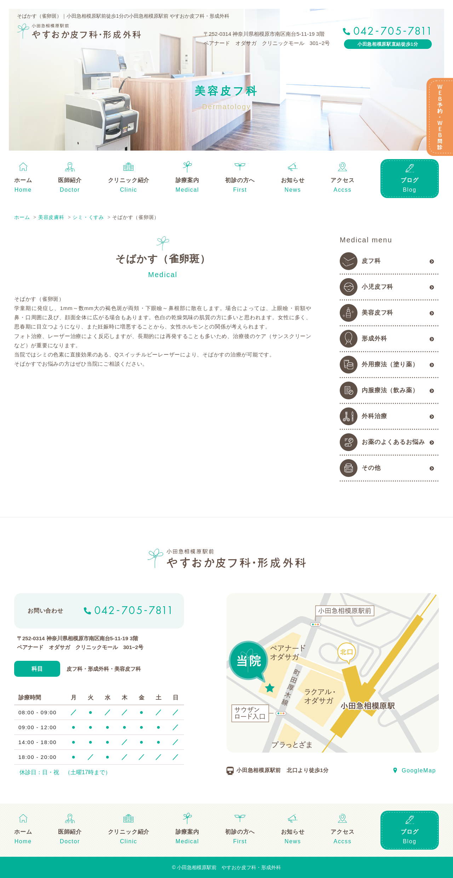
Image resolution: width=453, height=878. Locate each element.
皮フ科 (371, 261)
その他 (371, 468)
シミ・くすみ (88, 217)
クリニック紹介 (129, 180)
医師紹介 (70, 180)
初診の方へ (240, 180)
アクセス (342, 180)
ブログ (409, 180)
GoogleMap (419, 770)
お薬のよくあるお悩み (393, 442)
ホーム (23, 180)
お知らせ (293, 180)
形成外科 (374, 338)
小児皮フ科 (377, 286)
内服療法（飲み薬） (390, 390)
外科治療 (374, 416)
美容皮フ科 (377, 312)
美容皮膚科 (51, 217)
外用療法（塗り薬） (390, 364)
